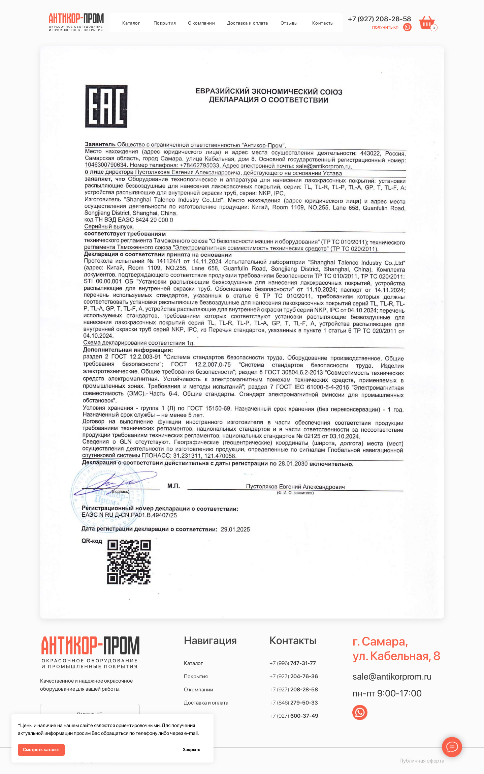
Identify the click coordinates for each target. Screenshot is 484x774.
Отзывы (289, 23)
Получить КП (385, 27)
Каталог (131, 23)
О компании (201, 23)
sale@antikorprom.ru (392, 676)
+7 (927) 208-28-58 (379, 19)
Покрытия (165, 23)
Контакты (323, 23)
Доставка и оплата (247, 23)
